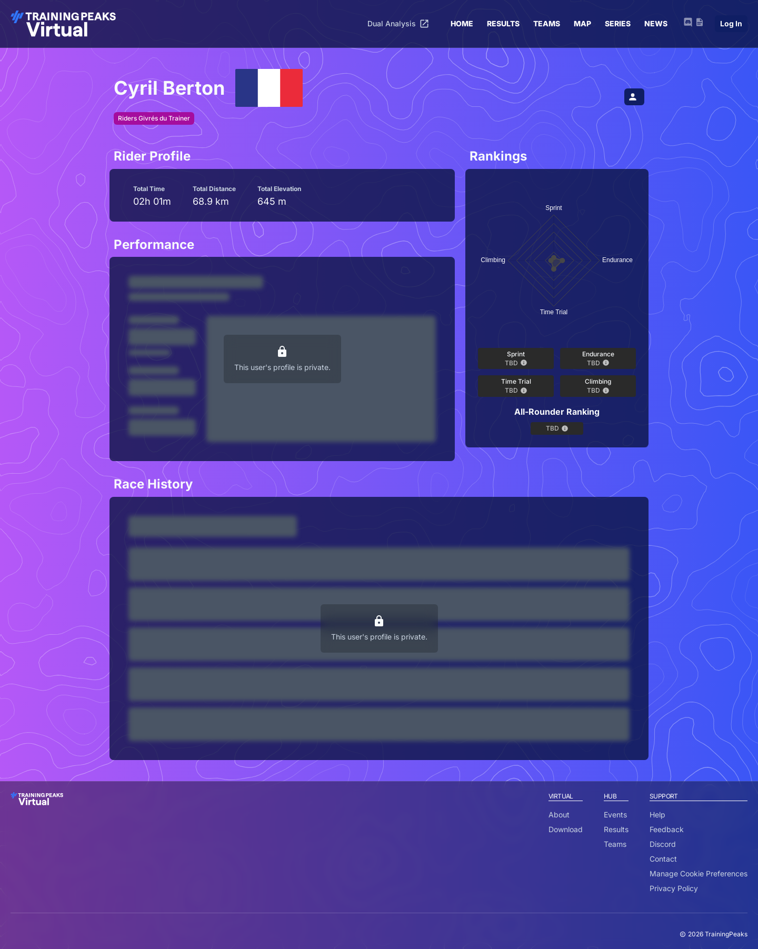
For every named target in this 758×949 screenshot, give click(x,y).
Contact (663, 858)
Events (615, 814)
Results (616, 829)
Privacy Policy (674, 888)
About (559, 814)
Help (657, 814)
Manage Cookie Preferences (698, 873)
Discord (663, 844)
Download (565, 829)
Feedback (667, 829)
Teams (615, 844)
